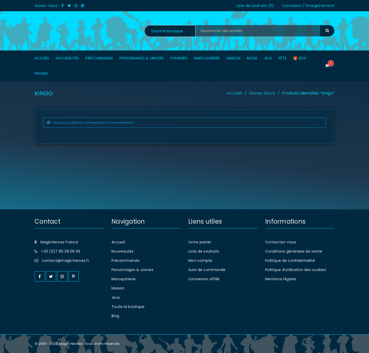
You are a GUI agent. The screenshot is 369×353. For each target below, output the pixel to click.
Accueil (234, 93)
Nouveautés (122, 251)
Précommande (125, 260)
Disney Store (262, 93)
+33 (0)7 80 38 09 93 (60, 251)
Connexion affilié (204, 279)
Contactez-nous (280, 242)
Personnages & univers (132, 269)
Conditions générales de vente (293, 251)
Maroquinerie (123, 279)
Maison (118, 288)
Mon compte (200, 260)
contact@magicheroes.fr (65, 260)
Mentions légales (280, 279)
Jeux (115, 297)
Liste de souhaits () (255, 5)
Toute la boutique (128, 306)
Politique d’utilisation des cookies (295, 269)
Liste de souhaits (203, 251)
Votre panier (199, 242)
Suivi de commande (206, 269)
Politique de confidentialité (290, 260)
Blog (115, 315)
